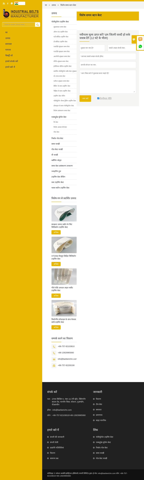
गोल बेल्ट (56, 132)
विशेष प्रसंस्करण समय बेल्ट (62, 111)
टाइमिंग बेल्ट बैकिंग (58, 177)
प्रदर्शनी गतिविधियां (57, 448)
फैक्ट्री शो (9, 55)
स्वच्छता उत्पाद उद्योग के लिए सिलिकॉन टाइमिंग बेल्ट (61, 225)
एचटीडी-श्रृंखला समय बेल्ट (62, 51)
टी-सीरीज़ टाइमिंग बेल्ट (60, 42)
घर (6, 32)
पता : (49, 399)
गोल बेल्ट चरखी (57, 149)
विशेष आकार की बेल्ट (60, 127)
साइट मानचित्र (101, 420)
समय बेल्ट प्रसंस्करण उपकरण (62, 166)
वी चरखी (54, 155)
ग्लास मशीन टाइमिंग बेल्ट (60, 188)
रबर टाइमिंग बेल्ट (57, 182)
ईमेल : (49, 410)
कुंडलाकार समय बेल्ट (60, 27)
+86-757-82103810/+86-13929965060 (69, 415)
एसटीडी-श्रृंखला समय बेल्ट (62, 47)
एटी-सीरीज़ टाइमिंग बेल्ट (61, 37)
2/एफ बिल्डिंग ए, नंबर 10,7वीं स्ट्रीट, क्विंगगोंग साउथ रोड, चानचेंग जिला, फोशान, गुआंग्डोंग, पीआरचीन (69, 402)
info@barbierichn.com (67, 359)
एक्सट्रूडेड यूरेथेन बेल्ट (58, 117)
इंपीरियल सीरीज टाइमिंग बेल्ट (62, 66)
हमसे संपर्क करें (11, 61)
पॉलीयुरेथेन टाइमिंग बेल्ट (60, 22)
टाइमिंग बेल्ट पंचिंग (59, 96)
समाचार (8, 44)
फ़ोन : (49, 415)
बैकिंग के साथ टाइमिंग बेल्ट (62, 86)
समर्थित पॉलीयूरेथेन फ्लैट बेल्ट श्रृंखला (65, 71)
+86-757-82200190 (66, 365)
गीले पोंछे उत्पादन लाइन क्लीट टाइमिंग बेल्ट (62, 289)
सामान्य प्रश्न (54, 458)
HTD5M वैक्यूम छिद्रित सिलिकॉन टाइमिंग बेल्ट (63, 257)
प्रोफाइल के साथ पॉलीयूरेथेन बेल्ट (64, 106)
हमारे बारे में (10, 67)
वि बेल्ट (56, 122)
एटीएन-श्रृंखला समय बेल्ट (61, 81)
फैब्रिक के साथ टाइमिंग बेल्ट (62, 91)
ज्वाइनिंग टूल (56, 171)
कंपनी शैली (54, 442)
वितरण (98, 399)
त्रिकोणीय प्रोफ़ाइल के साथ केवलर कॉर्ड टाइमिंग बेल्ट (63, 320)
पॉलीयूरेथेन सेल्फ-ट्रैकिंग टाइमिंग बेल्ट (65, 101)
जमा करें (85, 98)
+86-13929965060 (66, 353)
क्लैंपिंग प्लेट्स (56, 160)
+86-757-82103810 (66, 346)
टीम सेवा (99, 404)
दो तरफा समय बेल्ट (59, 76)
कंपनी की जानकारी (57, 437)
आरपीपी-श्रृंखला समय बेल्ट (62, 56)
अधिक (56, 232)
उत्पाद (7, 38)
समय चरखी (55, 144)
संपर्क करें (52, 391)
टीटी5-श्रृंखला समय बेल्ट (61, 61)
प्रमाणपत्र (99, 415)
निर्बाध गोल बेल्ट (57, 138)
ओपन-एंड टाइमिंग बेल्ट (61, 32)
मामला (8, 50)
